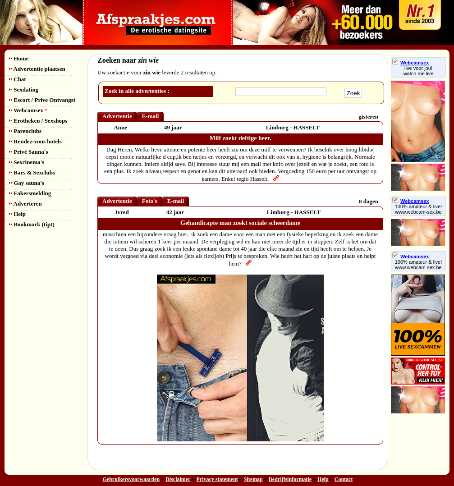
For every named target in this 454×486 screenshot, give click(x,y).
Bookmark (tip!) (32, 224)
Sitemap (253, 479)
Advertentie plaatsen (37, 68)
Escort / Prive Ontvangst (42, 99)
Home (18, 58)
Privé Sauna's (28, 151)
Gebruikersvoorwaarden (131, 479)
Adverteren (25, 203)
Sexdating (23, 89)
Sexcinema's (26, 162)
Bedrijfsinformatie (290, 479)
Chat (17, 79)
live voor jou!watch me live (419, 70)
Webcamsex (28, 110)
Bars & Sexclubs (32, 172)
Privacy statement (217, 479)
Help (17, 214)
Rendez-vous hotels (35, 141)
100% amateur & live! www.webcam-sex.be (418, 209)
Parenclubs (25, 131)
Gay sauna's (26, 182)
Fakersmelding (30, 193)
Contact (344, 479)
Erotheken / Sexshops (38, 120)
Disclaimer (177, 479)
